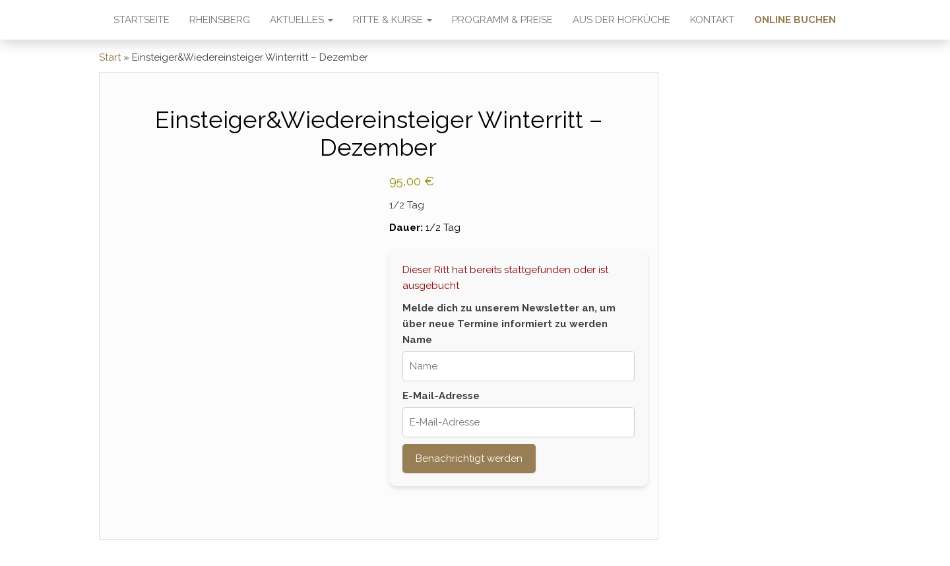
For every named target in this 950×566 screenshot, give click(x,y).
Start (110, 57)
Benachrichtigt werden (469, 458)
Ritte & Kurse (392, 20)
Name (417, 340)
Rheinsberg (219, 20)
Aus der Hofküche (621, 20)
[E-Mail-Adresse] (518, 422)
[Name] (518, 366)
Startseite (141, 20)
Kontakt (712, 20)
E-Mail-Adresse (441, 396)
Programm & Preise (502, 20)
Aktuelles (301, 20)
